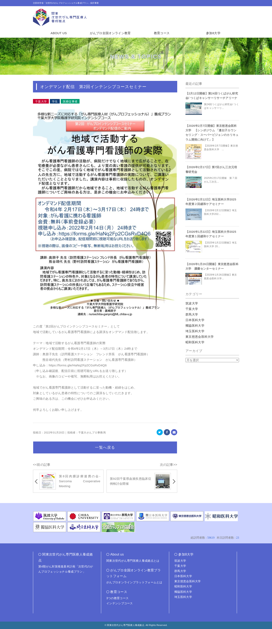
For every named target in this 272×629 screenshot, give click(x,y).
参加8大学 (213, 33)
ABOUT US (59, 33)
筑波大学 (191, 303)
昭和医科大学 (194, 342)
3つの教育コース (117, 598)
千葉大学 (191, 309)
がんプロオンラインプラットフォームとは (134, 582)
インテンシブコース (119, 603)
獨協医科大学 (194, 325)
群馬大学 (191, 314)
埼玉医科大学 (194, 331)
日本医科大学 (194, 320)
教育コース (162, 33)
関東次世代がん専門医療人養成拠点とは (132, 560)
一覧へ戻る (105, 447)
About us (117, 554)
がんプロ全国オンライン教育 (110, 33)
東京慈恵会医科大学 (199, 336)
